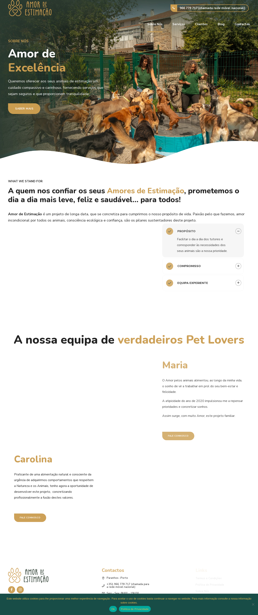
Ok (113, 609)
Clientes (201, 24)
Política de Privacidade (135, 609)
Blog (221, 24)
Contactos (242, 24)
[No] (253, 604)
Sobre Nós (154, 24)
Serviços (179, 24)
